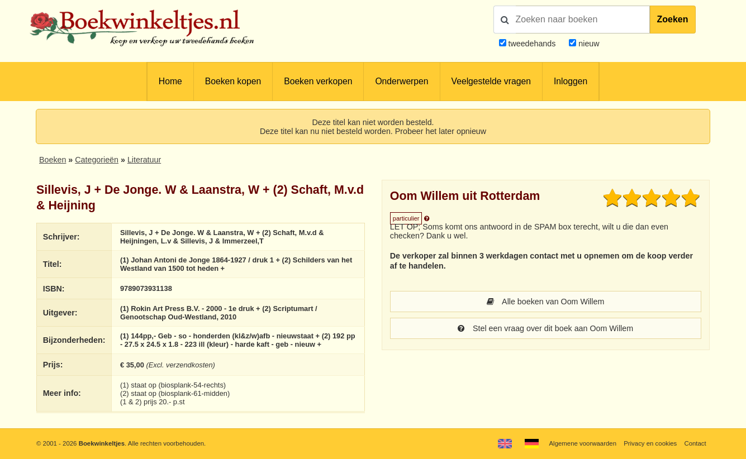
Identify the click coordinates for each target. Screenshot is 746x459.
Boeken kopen (233, 81)
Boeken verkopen (318, 81)
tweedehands (531, 43)
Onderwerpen (401, 81)
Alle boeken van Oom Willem (545, 301)
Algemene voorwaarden (582, 443)
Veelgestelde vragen (491, 81)
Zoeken (672, 19)
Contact (695, 443)
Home (170, 81)
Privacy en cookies (650, 443)
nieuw (587, 43)
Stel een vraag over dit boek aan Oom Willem (545, 328)
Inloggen (570, 81)
